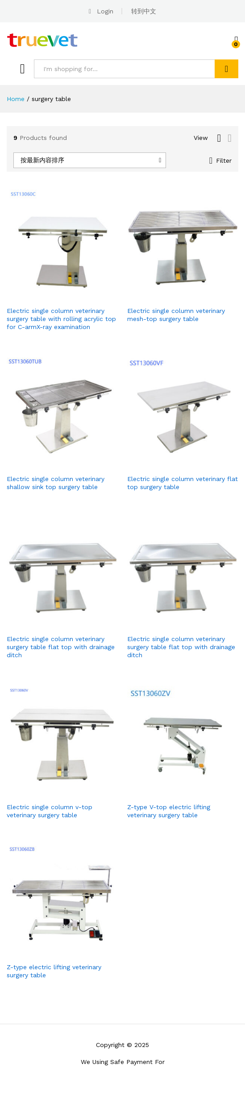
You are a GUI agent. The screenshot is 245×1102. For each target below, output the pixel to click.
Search (226, 68)
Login (105, 11)
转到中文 (143, 11)
